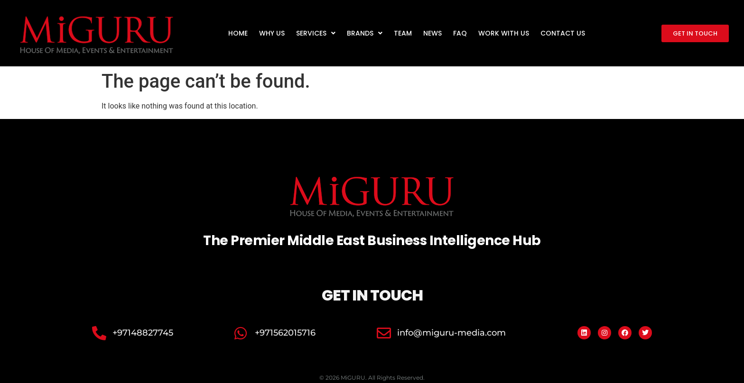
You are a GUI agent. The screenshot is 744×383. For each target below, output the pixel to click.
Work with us (503, 33)
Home (238, 33)
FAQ (460, 33)
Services (315, 33)
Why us (272, 33)
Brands (364, 33)
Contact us (562, 33)
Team (403, 33)
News (432, 33)
